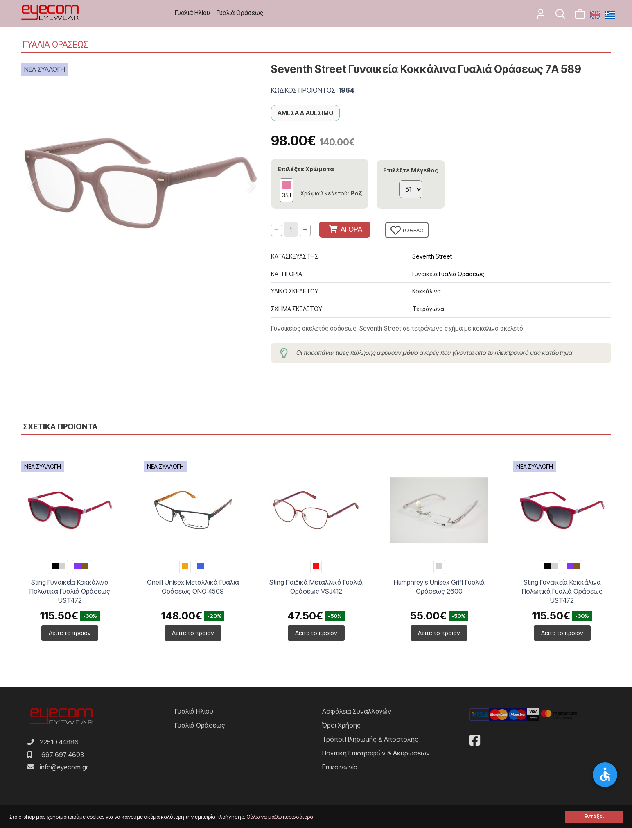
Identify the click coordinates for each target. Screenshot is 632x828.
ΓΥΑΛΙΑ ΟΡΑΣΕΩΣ (55, 44)
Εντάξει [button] (594, 816)
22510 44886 (59, 742)
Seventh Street (432, 256)
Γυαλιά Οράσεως (240, 13)
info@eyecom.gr (64, 767)
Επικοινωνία (340, 767)
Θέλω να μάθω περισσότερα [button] (279, 817)
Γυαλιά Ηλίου (192, 13)
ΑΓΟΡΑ (345, 229)
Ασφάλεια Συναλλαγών (356, 711)
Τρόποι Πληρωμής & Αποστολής (370, 739)
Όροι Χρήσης (341, 725)
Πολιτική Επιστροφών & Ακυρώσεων (376, 753)
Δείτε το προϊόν (70, 632)
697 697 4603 (62, 755)
